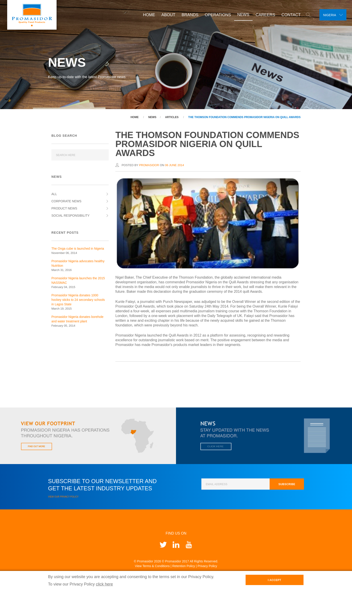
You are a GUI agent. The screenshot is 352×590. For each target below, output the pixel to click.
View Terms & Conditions (152, 566)
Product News (64, 208)
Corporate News (66, 201)
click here (104, 584)
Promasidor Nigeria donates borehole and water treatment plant (77, 319)
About (167, 15)
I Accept (274, 580)
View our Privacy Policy (63, 496)
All (54, 194)
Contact (289, 15)
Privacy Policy (207, 566)
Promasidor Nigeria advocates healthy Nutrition (78, 263)
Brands (188, 15)
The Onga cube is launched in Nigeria (77, 248)
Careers (263, 15)
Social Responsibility (70, 215)
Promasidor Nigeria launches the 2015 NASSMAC (78, 280)
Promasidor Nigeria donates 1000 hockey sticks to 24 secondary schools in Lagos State (78, 299)
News (241, 14)
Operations (216, 15)
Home (147, 15)
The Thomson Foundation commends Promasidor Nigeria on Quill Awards (244, 117)
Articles (171, 117)
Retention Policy (183, 566)
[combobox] (332, 14)
